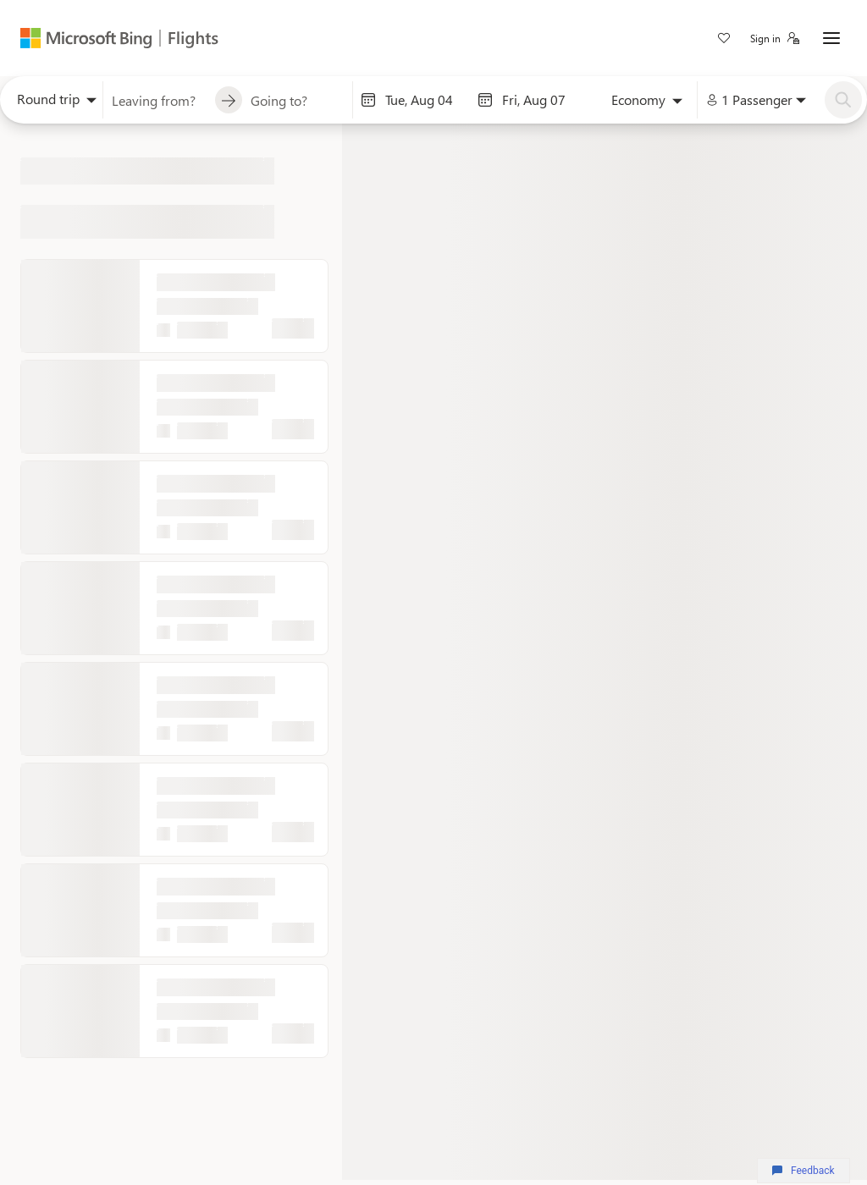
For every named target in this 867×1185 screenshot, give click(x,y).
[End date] (543, 99)
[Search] (843, 99)
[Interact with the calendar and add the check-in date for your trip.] (368, 100)
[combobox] (51, 103)
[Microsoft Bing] (87, 38)
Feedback (803, 1171)
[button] (775, 38)
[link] (724, 39)
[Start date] (427, 99)
